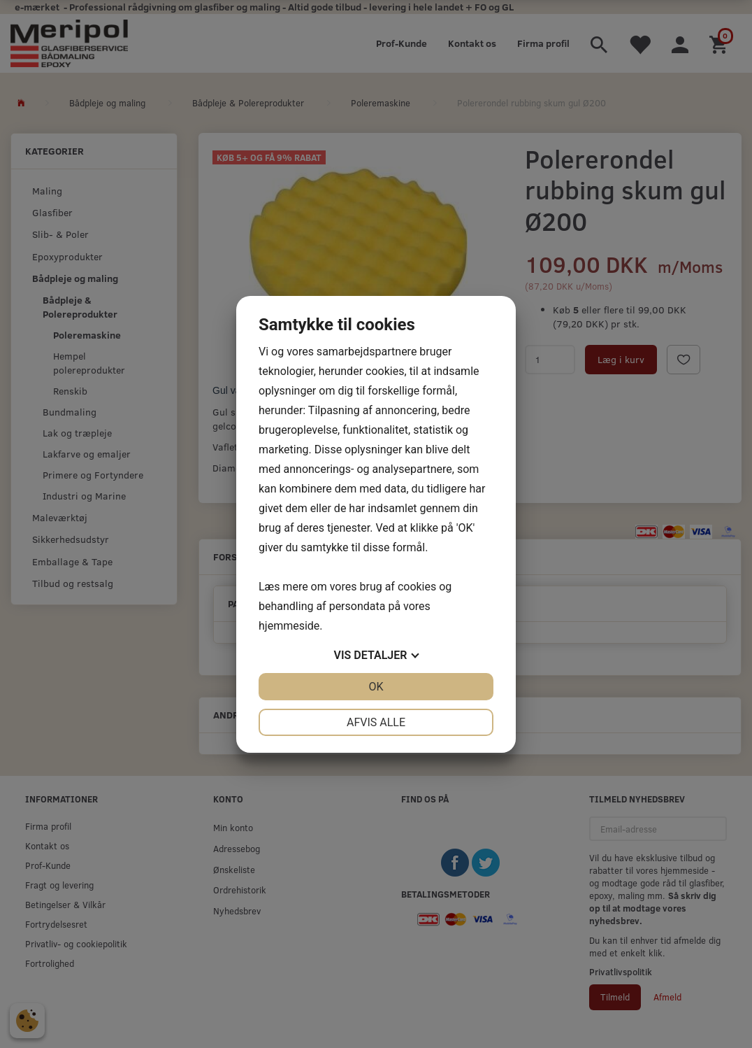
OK (375, 686)
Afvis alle (376, 722)
